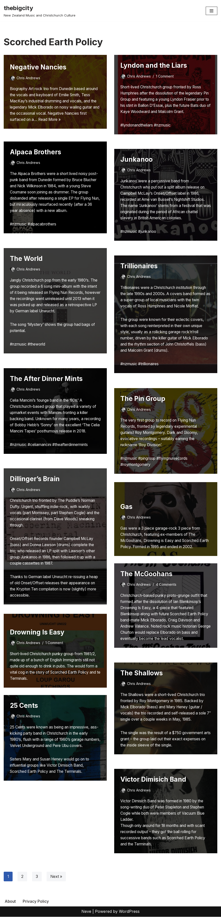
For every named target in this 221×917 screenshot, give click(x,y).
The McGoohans (146, 574)
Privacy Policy (36, 901)
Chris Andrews (29, 76)
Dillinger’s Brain (35, 479)
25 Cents (24, 705)
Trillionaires (139, 266)
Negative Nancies (38, 65)
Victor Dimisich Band (153, 779)
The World (26, 258)
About (10, 901)
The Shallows (141, 673)
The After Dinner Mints (46, 378)
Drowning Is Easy (37, 631)
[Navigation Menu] (211, 11)
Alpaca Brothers (35, 152)
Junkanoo (136, 159)
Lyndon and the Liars (153, 65)
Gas (126, 506)
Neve (86, 911)
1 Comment (165, 76)
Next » (57, 876)
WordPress (129, 911)
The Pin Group (142, 398)
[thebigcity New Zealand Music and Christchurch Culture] (39, 10)
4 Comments (167, 584)
